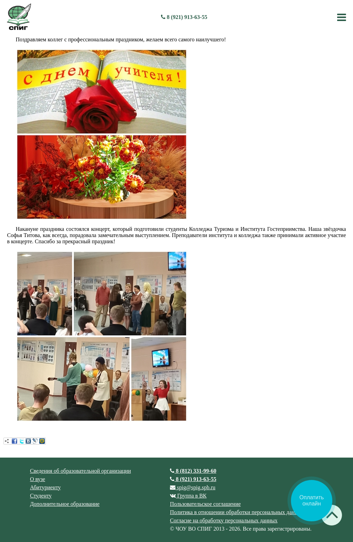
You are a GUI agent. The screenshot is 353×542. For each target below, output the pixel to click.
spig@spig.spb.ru (192, 487)
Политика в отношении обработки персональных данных (237, 512)
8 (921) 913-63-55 (184, 17)
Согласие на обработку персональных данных (224, 520)
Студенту (41, 496)
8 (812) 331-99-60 (193, 471)
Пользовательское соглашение (205, 504)
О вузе (37, 479)
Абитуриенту (45, 487)
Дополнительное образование (65, 504)
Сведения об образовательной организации (80, 471)
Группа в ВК (188, 496)
